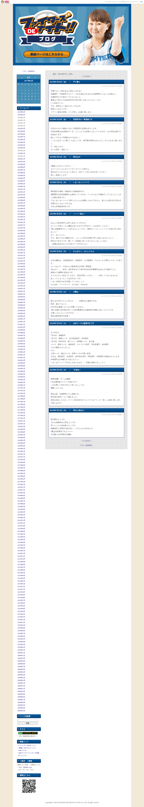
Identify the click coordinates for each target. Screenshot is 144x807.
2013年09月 (21, 528)
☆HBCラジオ (22, 750)
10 (22, 93)
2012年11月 (21, 556)
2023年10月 (21, 195)
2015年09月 (21, 462)
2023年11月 (21, 192)
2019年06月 (21, 338)
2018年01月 (21, 385)
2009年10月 (21, 658)
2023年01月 (21, 219)
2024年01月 (21, 186)
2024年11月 (21, 159)
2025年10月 (21, 128)
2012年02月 (21, 581)
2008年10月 (21, 691)
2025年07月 (21, 137)
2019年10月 (21, 327)
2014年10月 (21, 493)
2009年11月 (21, 655)
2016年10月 (21, 426)
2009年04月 (21, 675)
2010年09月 (21, 628)
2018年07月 (21, 368)
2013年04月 (21, 542)
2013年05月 (21, 540)
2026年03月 (21, 115)
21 (35, 96)
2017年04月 (21, 410)
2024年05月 (21, 175)
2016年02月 (21, 448)
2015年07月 (21, 468)
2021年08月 (21, 266)
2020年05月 (21, 308)
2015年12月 (21, 454)
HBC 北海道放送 (5, 2)
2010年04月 (21, 642)
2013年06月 (21, 537)
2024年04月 (21, 178)
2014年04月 (21, 509)
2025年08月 (21, 134)
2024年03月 (21, 181)
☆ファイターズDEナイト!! (27, 745)
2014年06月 (21, 504)
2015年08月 (21, 465)
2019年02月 (21, 349)
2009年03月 (21, 677)
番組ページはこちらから (47, 54)
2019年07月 (21, 335)
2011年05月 (21, 606)
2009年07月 (21, 666)
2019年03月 (21, 346)
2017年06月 (21, 404)
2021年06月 (21, 272)
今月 (28, 77)
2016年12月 (21, 421)
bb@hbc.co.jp (27, 767)
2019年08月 (21, 333)
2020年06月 (21, 305)
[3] (89, 76)
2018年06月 (21, 371)
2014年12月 (21, 487)
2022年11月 (21, 225)
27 (32, 99)
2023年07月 (21, 203)
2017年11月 (21, 391)
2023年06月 (21, 206)
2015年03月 (21, 479)
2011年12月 (21, 586)
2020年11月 (21, 291)
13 (32, 93)
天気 (123, 1)
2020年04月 (21, 311)
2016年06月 (21, 437)
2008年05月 (21, 705)
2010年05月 (21, 639)
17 (22, 96)
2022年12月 (21, 222)
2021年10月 (21, 261)
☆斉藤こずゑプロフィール (27, 748)
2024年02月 (21, 184)
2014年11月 (21, 490)
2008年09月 (21, 694)
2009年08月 (21, 664)
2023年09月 (21, 197)
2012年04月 (21, 575)
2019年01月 (21, 352)
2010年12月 (21, 620)
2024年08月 (21, 167)
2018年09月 (21, 363)
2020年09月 (21, 297)
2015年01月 (21, 484)
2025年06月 (21, 139)
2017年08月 (21, 399)
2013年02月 (21, 548)
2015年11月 (21, 457)
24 (22, 99)
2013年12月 (21, 520)
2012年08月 (21, 564)
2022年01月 (21, 253)
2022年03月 (21, 247)
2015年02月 (21, 482)
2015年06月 (21, 471)
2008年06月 (21, 702)
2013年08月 (21, 531)
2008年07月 (21, 700)
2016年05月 (21, 440)
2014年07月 (21, 501)
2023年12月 (21, 189)
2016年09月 (21, 429)
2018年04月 (21, 377)
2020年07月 (21, 302)
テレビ (107, 1)
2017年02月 (21, 415)
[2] (87, 76)
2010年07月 (21, 633)
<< (82, 76)
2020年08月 (21, 299)
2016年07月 (21, 435)
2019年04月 (21, 344)
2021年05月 (21, 275)
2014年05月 (21, 506)
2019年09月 (21, 330)
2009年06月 (21, 669)
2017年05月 (21, 407)
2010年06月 (21, 636)
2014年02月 (21, 515)
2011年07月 (21, 600)
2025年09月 (21, 131)
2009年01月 (21, 683)
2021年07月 (21, 269)
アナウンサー (129, 1)
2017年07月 (21, 402)
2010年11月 (21, 622)
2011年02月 (21, 614)
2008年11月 (21, 688)
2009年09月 (21, 661)
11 (25, 93)
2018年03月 (21, 379)
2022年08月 (21, 233)
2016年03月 (21, 446)
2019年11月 (21, 324)
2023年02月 (21, 217)
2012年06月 (21, 570)
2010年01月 (21, 650)
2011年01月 (21, 617)
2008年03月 (21, 711)
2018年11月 (21, 357)
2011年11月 (21, 589)
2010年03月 (21, 644)
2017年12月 (21, 388)
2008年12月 (21, 686)
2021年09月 (21, 264)
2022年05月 (21, 242)
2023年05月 (21, 208)
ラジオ (112, 1)
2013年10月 (21, 526)
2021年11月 (21, 258)
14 (35, 93)
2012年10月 (21, 559)
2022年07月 (21, 236)
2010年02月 (21, 647)
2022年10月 (21, 228)
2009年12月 (21, 653)
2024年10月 (21, 162)
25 (25, 99)
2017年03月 (21, 413)
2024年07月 (21, 170)
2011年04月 (21, 608)
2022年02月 (21, 250)
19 (28, 96)
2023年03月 (21, 214)
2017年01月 (21, 418)
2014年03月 (21, 512)
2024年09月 (21, 164)
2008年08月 (21, 697)
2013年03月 (21, 545)
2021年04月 (21, 277)
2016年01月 (21, 451)
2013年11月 (21, 523)
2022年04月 (21, 244)
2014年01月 (21, 517)
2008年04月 (21, 708)
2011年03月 (21, 611)
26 (28, 99)
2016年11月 (21, 424)
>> (91, 76)
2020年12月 (21, 288)
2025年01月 (21, 153)
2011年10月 (21, 592)
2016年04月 (21, 443)
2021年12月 (21, 255)
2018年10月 (21, 360)
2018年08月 (21, 366)
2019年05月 (21, 341)
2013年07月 (21, 534)
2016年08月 (21, 432)
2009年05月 (21, 672)
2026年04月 (21, 112)
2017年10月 (21, 393)
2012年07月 (21, 567)
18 (25, 96)
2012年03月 (21, 578)
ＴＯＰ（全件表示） (29, 71)
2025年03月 (21, 148)
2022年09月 (21, 231)
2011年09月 (21, 595)
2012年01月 (21, 584)
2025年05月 (21, 142)
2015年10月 (21, 459)
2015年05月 (21, 473)
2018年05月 (21, 374)
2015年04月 (21, 476)
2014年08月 (21, 498)
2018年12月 (21, 355)
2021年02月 (21, 283)
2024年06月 (21, 173)
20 (32, 96)
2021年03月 (21, 280)
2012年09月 (21, 562)
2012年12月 (21, 553)
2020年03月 (21, 313)
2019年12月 (21, 322)
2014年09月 (21, 495)
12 (28, 93)
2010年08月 (21, 631)
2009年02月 (21, 680)
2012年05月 (21, 573)
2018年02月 (21, 382)
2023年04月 (21, 211)
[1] (84, 76)
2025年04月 (21, 145)
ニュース (117, 1)
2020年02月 (21, 316)
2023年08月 (21, 200)
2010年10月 (21, 625)
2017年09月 (21, 396)
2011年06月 (21, 603)
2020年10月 (21, 294)
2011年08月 (21, 597)
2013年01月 (21, 551)
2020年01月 (21, 319)
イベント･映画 (139, 1)
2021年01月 (21, 286)
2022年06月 (21, 239)
